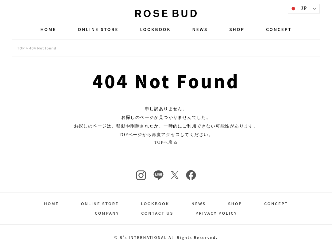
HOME (48, 29)
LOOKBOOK (155, 29)
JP (298, 8)
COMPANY (107, 213)
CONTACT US (157, 213)
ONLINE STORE (98, 29)
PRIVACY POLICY (216, 213)
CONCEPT (279, 29)
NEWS (200, 29)
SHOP (237, 29)
